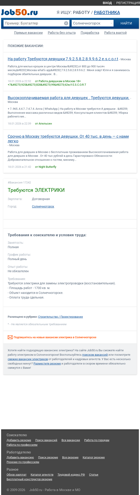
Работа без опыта (62, 32)
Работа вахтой (115, 32)
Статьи (93, 474)
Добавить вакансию (20, 457)
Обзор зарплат (16, 474)
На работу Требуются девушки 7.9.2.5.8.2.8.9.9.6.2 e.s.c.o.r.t (63, 59)
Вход (107, 3)
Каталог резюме (94, 457)
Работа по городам (96, 440)
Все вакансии (71, 440)
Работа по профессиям (22, 444)
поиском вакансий (95, 354)
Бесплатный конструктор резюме (29, 479)
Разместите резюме (47, 363)
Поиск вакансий (46, 440)
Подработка (90, 32)
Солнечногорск (43, 206)
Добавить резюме (19, 440)
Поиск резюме (48, 457)
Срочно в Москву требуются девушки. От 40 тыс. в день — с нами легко (68, 138)
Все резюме (70, 457)
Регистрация (128, 3)
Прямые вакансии (28, 32)
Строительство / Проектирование (60, 316)
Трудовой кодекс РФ (71, 474)
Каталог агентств (42, 474)
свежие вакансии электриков (28, 359)
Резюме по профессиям (23, 462)
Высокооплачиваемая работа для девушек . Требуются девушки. (68, 98)
